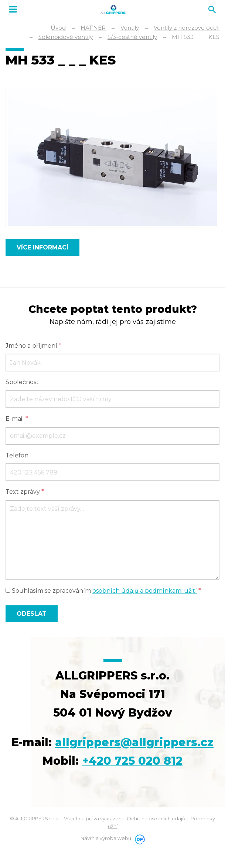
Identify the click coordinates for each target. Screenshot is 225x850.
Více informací (42, 247)
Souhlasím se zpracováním (103, 590)
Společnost (22, 382)
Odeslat (32, 613)
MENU (13, 9)
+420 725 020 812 (132, 761)
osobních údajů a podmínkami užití (144, 590)
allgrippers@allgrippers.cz (134, 742)
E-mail (17, 418)
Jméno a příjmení (33, 345)
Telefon (17, 455)
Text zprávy (25, 491)
